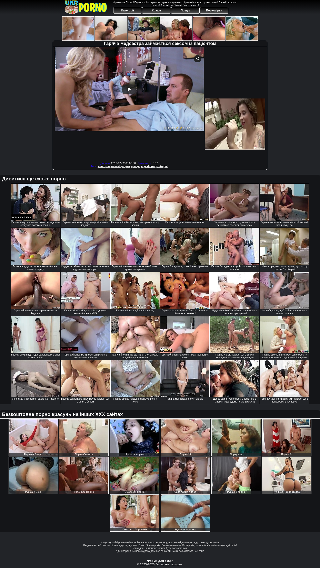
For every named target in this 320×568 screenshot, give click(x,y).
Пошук (185, 10)
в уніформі (148, 166)
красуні (135, 166)
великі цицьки (120, 166)
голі (108, 166)
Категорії (127, 10)
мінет (101, 166)
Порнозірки (214, 10)
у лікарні (162, 166)
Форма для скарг (160, 560)
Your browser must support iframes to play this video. (129, 103)
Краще (156, 10)
